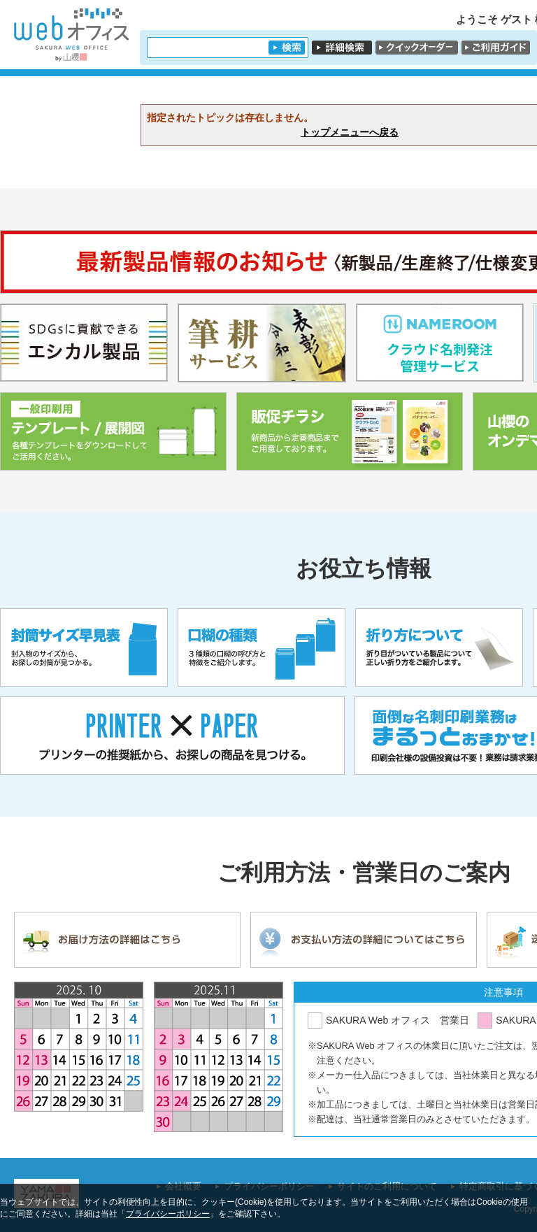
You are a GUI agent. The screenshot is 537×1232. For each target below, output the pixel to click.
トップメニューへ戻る (350, 132)
